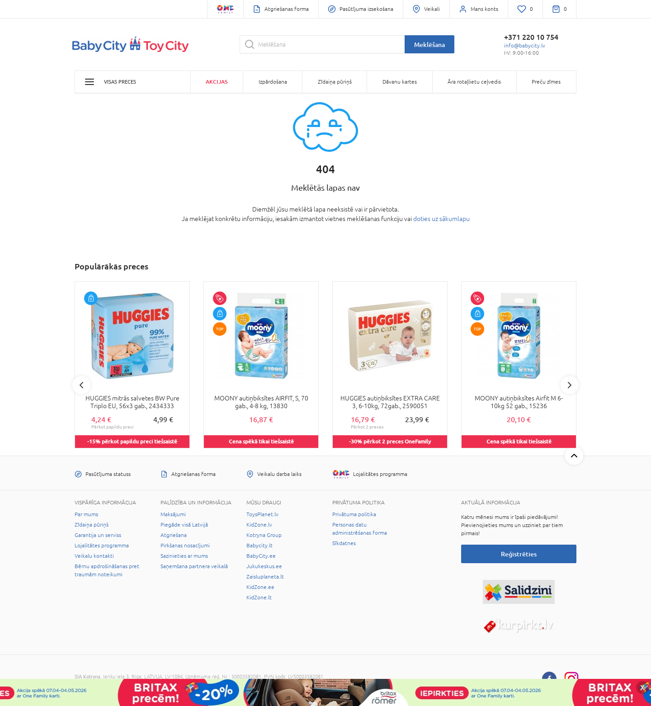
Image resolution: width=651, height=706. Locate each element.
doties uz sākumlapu (441, 218)
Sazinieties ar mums (184, 556)
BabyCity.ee (261, 556)
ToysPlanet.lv (262, 514)
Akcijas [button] (216, 81)
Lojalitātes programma (102, 545)
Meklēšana (429, 44)
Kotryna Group (264, 535)
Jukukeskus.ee (264, 566)
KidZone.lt (259, 597)
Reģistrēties (519, 554)
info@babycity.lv (524, 45)
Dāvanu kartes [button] (399, 82)
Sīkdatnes (344, 543)
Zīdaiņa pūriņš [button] (335, 82)
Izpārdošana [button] (273, 82)
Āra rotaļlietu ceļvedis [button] (474, 82)
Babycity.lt (259, 545)
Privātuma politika (354, 514)
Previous (81, 385)
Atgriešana (173, 535)
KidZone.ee (260, 587)
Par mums (86, 514)
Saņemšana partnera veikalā (194, 566)
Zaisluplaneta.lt (265, 577)
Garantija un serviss (98, 535)
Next (570, 385)
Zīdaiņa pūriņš (91, 525)
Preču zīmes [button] (546, 82)
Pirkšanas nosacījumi (185, 545)
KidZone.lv (259, 525)
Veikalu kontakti (94, 556)
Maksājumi (173, 514)
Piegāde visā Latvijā (184, 525)
